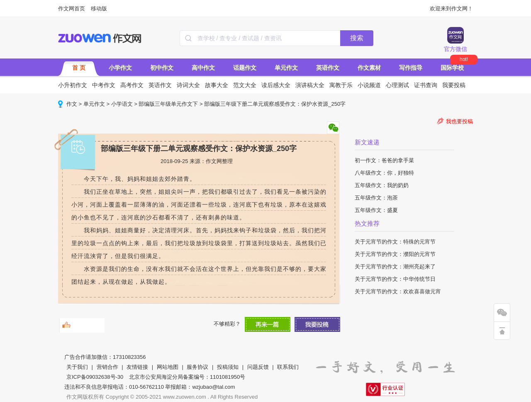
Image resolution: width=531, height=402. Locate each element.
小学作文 (120, 67)
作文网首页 (71, 8)
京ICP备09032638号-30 (94, 377)
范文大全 (244, 85)
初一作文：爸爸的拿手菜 (384, 160)
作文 (71, 104)
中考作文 (103, 85)
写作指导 (410, 67)
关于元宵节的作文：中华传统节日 (395, 279)
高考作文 (132, 85)
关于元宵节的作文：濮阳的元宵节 (395, 254)
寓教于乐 (341, 85)
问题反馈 (258, 367)
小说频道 (369, 85)
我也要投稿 (459, 121)
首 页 (78, 67)
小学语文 (122, 104)
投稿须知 (228, 367)
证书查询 (425, 85)
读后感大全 (275, 85)
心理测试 (397, 85)
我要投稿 (453, 85)
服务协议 (197, 367)
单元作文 (286, 67)
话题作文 (244, 67)
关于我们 (77, 367)
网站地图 (167, 367)
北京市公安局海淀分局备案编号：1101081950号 (187, 377)
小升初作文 (72, 85)
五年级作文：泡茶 (376, 198)
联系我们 (288, 367)
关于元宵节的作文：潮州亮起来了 (395, 266)
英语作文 (327, 67)
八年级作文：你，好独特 (384, 173)
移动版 (99, 8)
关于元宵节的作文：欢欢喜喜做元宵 (398, 291)
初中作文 (161, 67)
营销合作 (107, 367)
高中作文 (203, 67)
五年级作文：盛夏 (376, 210)
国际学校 (452, 67)
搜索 (356, 37)
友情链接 (137, 367)
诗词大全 (188, 85)
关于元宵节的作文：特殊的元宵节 (395, 242)
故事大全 (216, 85)
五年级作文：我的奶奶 (382, 185)
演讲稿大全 (309, 85)
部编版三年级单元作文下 (168, 104)
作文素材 (369, 67)
